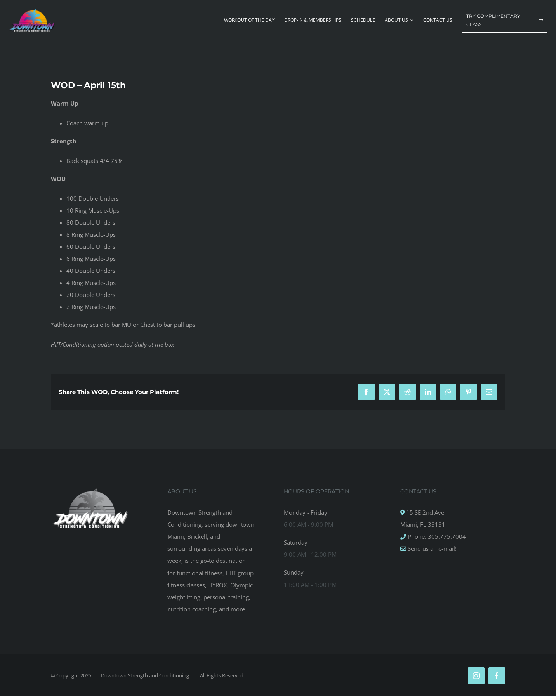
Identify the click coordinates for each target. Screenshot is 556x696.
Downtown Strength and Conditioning (145, 675)
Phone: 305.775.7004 (436, 536)
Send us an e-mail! (431, 548)
